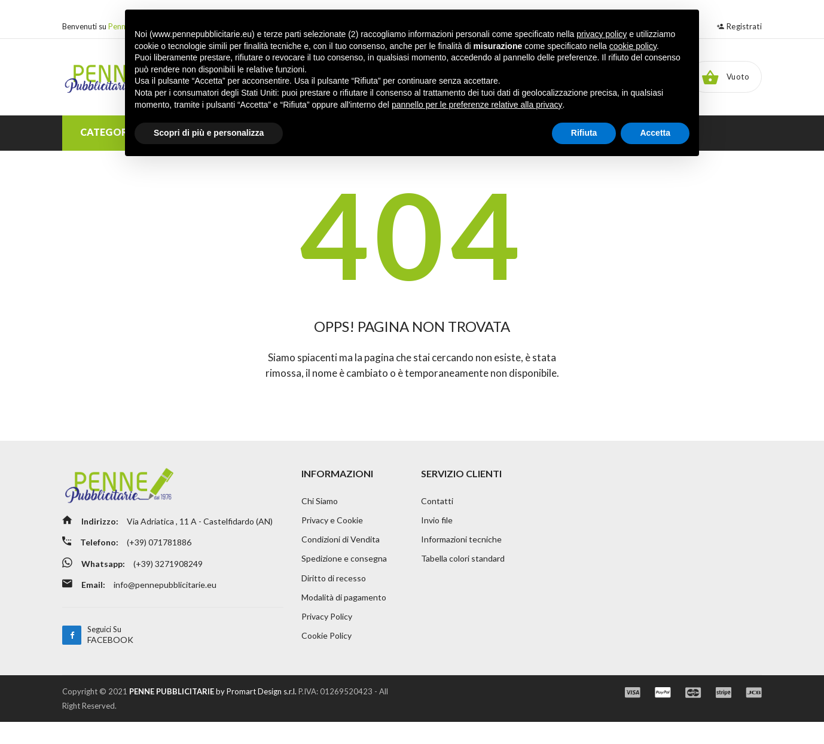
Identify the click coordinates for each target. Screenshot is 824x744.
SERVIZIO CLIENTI (461, 492)
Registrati (739, 26)
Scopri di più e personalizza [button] (209, 133)
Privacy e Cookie (332, 540)
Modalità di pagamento (343, 619)
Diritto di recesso (333, 599)
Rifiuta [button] (584, 133)
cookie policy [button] (633, 46)
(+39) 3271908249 (172, 587)
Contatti (437, 520)
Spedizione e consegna (344, 579)
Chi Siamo (319, 520)
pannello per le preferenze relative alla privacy (477, 104)
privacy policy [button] (601, 34)
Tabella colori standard (463, 579)
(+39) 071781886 (163, 567)
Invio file (437, 540)
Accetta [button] (655, 133)
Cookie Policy (326, 658)
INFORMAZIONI (337, 492)
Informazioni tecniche (461, 559)
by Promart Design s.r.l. (213, 713)
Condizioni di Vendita (340, 559)
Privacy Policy (326, 638)
